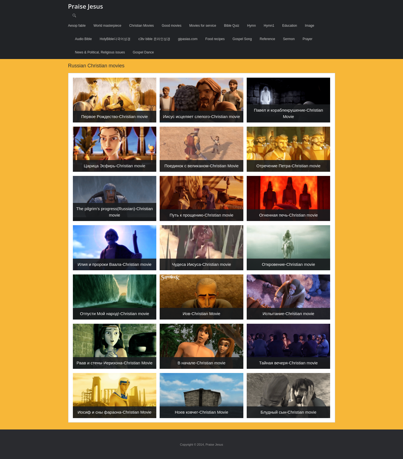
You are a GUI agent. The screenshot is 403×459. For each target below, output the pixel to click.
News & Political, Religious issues (100, 52)
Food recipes (214, 39)
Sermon (289, 39)
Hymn (251, 26)
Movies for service (202, 26)
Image (309, 26)
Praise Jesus (85, 6)
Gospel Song (242, 39)
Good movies (171, 26)
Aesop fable (77, 26)
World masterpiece (107, 26)
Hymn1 (269, 26)
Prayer (307, 39)
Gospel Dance (143, 52)
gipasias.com (187, 39)
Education (289, 26)
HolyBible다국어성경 (115, 39)
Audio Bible (83, 39)
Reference (267, 39)
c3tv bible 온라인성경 (154, 39)
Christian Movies (141, 26)
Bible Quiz (231, 26)
